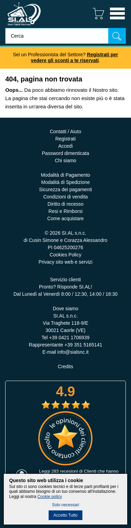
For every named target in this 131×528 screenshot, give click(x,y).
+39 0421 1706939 (69, 337)
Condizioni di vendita (65, 196)
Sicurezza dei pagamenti (65, 189)
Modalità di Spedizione (65, 182)
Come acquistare (65, 218)
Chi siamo (65, 160)
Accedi (65, 146)
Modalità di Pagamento (65, 175)
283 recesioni (64, 471)
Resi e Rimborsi (66, 211)
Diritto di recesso (65, 204)
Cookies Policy (65, 254)
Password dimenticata (65, 153)
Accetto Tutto (65, 515)
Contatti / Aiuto (65, 131)
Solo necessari (65, 504)
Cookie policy (49, 496)
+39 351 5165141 (83, 345)
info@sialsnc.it (73, 352)
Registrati (65, 138)
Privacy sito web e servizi (65, 262)
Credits (65, 366)
